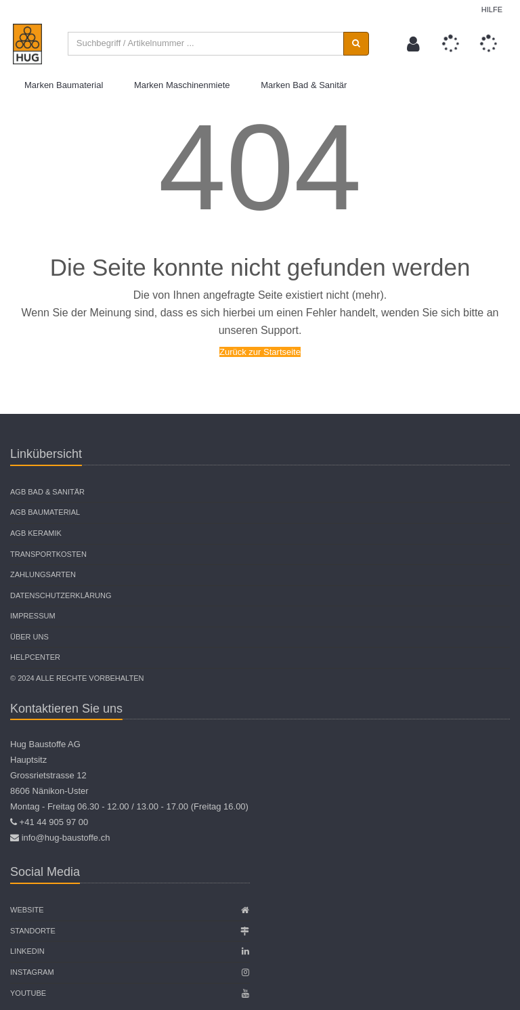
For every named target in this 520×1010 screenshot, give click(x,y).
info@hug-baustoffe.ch (66, 838)
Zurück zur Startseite (260, 352)
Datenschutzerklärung (61, 595)
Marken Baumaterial (63, 85)
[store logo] (28, 44)
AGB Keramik (36, 533)
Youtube (28, 993)
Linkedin (27, 952)
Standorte (33, 931)
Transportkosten (48, 554)
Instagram (32, 972)
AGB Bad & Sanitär (47, 492)
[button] (413, 44)
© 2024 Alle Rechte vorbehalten (77, 678)
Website (27, 910)
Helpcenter (35, 658)
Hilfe (491, 9)
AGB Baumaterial (45, 513)
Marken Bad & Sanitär (304, 85)
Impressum (33, 616)
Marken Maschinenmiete (182, 85)
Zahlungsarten (43, 574)
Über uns (29, 637)
